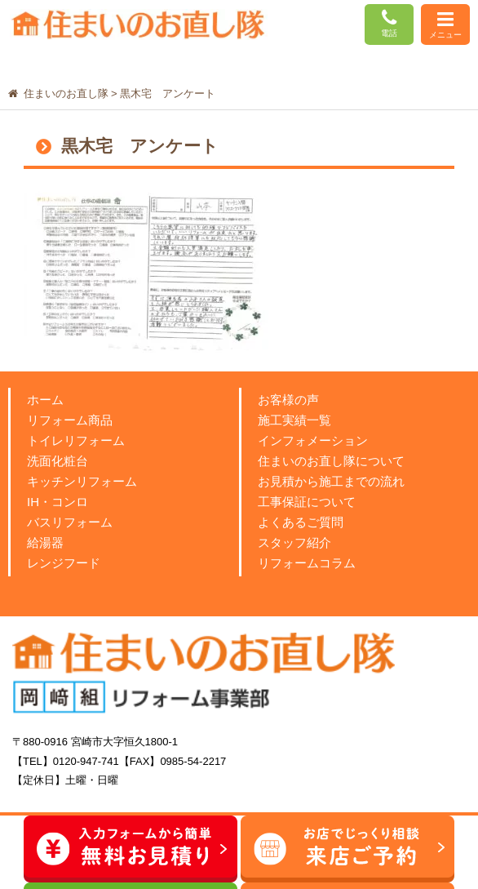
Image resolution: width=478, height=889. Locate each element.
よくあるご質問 (300, 522)
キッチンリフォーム (82, 481)
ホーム (45, 400)
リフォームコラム (307, 563)
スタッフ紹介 (294, 542)
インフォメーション (313, 440)
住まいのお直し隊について (331, 461)
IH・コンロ (57, 502)
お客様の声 (288, 400)
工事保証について (307, 502)
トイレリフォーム (76, 440)
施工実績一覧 (294, 420)
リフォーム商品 (70, 420)
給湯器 (45, 542)
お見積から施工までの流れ (331, 481)
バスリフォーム (70, 522)
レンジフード (63, 563)
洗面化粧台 (57, 461)
